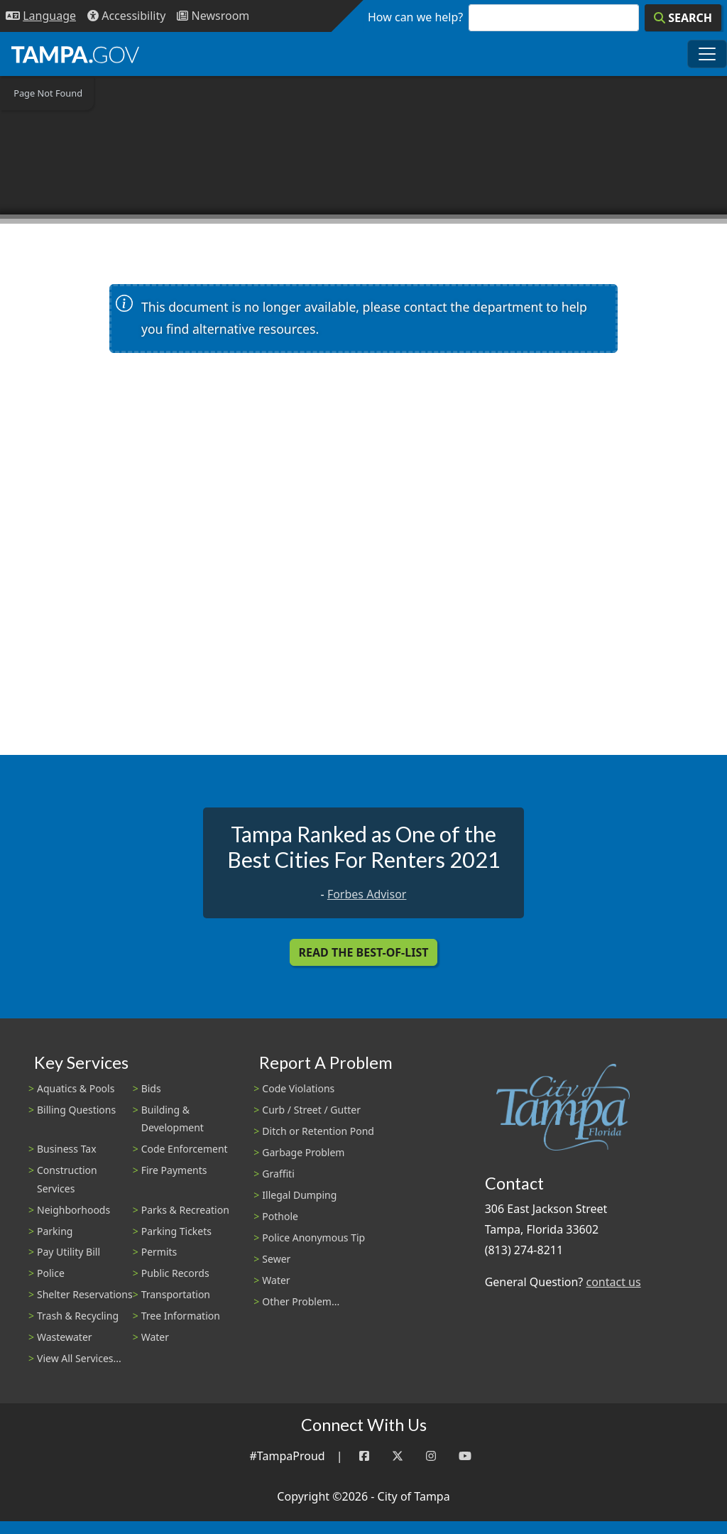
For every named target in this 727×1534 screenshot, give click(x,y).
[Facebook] (364, 1456)
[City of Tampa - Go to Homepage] (75, 54)
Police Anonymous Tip (313, 1237)
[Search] (683, 17)
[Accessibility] (126, 16)
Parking (54, 1231)
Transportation (175, 1294)
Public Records (175, 1273)
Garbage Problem (303, 1152)
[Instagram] (431, 1456)
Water (155, 1337)
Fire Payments (174, 1170)
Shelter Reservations (85, 1294)
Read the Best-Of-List (364, 952)
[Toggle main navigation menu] (707, 54)
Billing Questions (76, 1109)
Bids (151, 1088)
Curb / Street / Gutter (311, 1109)
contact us (613, 1282)
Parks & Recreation (185, 1210)
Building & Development (172, 1118)
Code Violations (298, 1088)
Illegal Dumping (299, 1195)
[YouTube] (465, 1456)
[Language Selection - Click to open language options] (41, 16)
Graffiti (278, 1173)
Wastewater (64, 1337)
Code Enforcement (184, 1148)
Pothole (280, 1216)
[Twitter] (398, 1456)
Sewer (276, 1259)
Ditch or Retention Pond (318, 1131)
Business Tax (67, 1148)
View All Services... (79, 1358)
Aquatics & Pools (75, 1088)
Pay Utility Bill (68, 1251)
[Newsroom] (213, 16)
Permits (159, 1251)
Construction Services (67, 1179)
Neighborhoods (73, 1210)
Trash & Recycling (78, 1315)
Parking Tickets (176, 1231)
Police (51, 1273)
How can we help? (415, 17)
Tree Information (180, 1315)
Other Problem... (300, 1301)
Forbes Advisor (367, 894)
